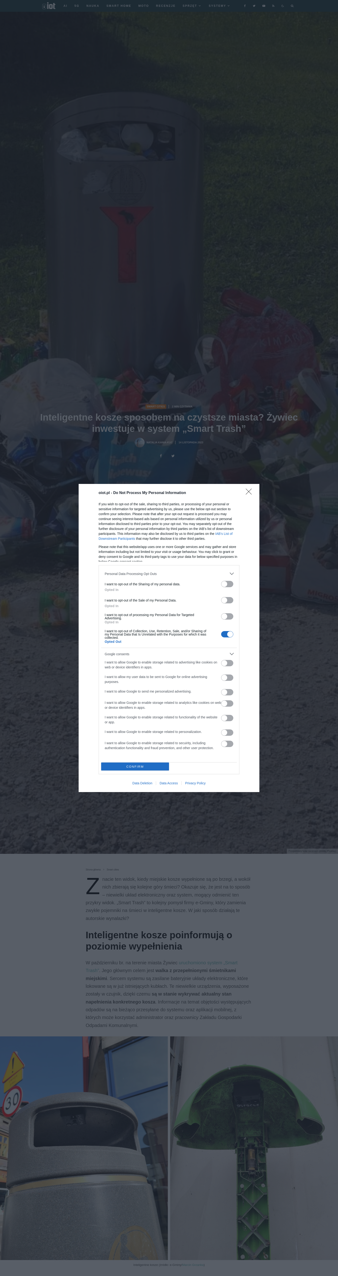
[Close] (250, 493)
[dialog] (169, 638)
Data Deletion (142, 783)
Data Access (169, 783)
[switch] (227, 584)
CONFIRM (135, 766)
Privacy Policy (195, 783)
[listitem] (169, 573)
